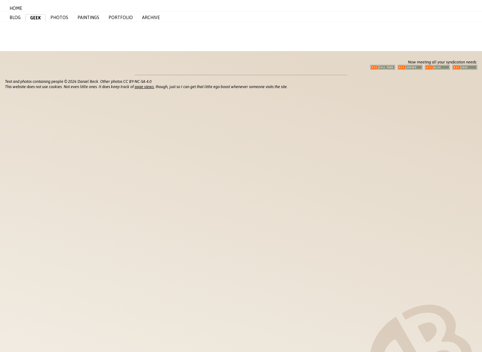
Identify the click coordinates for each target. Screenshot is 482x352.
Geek (35, 17)
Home (16, 8)
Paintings (88, 17)
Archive (151, 17)
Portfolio (121, 17)
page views (144, 86)
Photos (59, 17)
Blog (15, 17)
